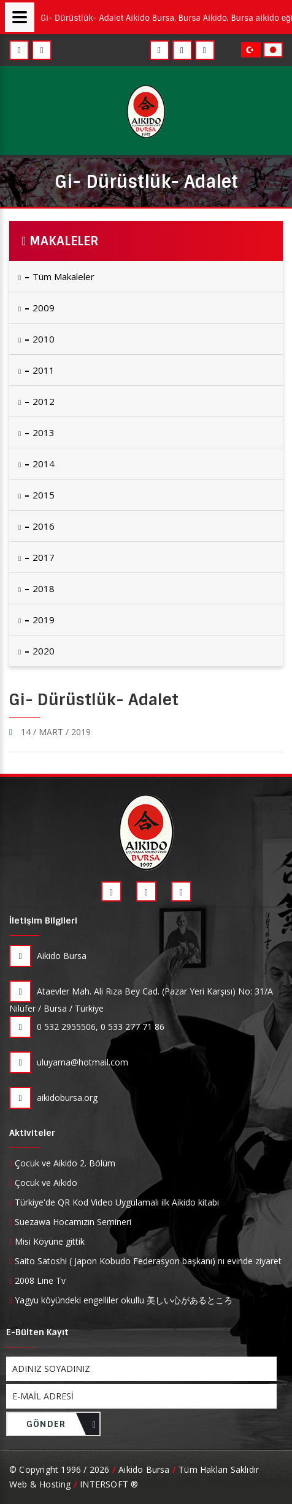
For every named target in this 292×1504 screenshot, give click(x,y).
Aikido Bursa (47, 956)
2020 (36, 651)
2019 (36, 619)
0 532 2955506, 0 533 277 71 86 (86, 1027)
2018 (36, 588)
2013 (36, 432)
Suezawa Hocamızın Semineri (70, 1222)
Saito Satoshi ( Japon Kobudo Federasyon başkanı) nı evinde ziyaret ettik (145, 1261)
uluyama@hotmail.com (68, 1062)
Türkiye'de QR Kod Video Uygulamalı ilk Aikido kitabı (115, 1202)
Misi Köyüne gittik (47, 1241)
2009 (36, 308)
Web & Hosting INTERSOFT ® (73, 1484)
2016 (36, 526)
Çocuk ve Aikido (43, 1182)
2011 (36, 370)
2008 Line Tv (37, 1280)
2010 (36, 339)
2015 (36, 495)
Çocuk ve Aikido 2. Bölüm (62, 1163)
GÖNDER (61, 1427)
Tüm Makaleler (56, 276)
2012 (36, 401)
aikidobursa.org (53, 1098)
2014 (36, 463)
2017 (36, 557)
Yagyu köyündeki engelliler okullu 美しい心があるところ (120, 1300)
